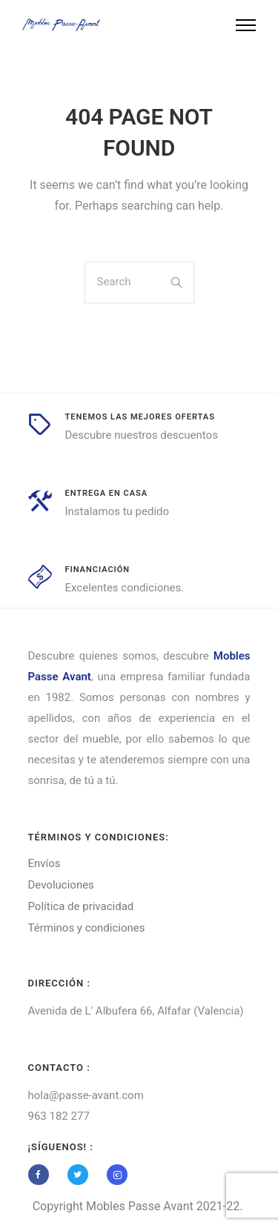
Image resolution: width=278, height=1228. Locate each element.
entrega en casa (106, 493)
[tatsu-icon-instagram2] (117, 1174)
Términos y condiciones (86, 928)
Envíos (44, 863)
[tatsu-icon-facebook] (42, 1174)
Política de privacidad (81, 906)
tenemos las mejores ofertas (140, 417)
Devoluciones (61, 885)
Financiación (97, 569)
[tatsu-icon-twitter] (81, 1174)
